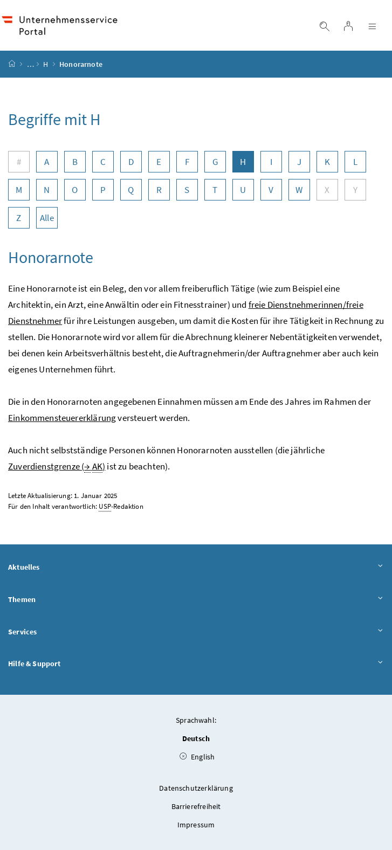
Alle (47, 218)
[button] (353, 798)
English (197, 757)
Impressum (196, 825)
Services (196, 632)
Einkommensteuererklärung (62, 418)
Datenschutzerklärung (196, 788)
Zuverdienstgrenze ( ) (56, 466)
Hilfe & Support (196, 664)
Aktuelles (196, 567)
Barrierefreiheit (196, 806)
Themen (196, 600)
